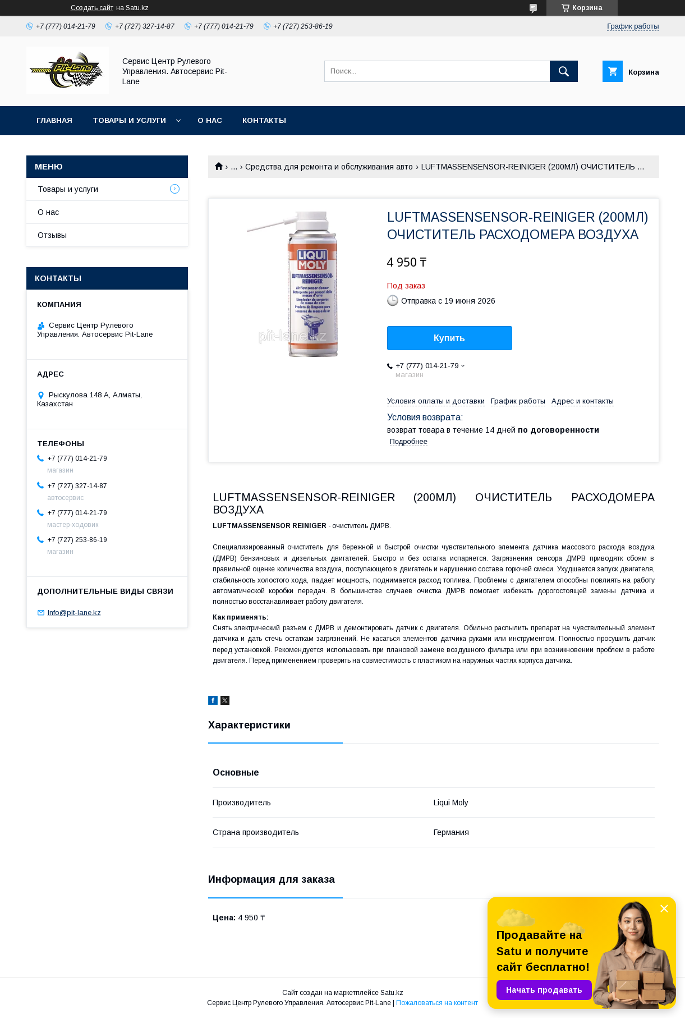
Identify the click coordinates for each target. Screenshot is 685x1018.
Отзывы (52, 235)
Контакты (264, 120)
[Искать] (564, 71)
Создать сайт (92, 8)
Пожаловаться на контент (437, 1003)
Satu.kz (391, 993)
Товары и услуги (129, 120)
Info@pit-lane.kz (74, 612)
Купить (449, 338)
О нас (209, 120)
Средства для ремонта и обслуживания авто (329, 166)
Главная (54, 120)
